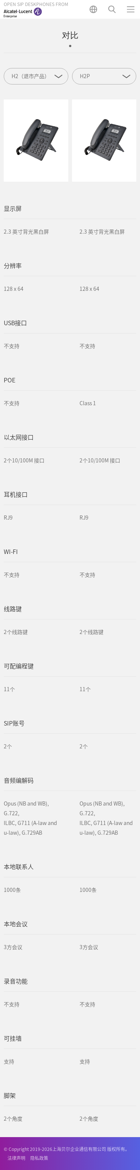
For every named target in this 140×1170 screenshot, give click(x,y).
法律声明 (16, 1158)
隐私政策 (39, 1158)
